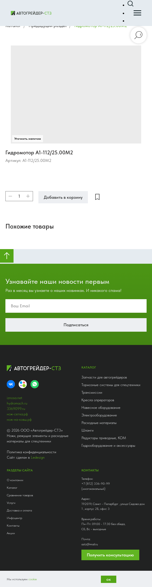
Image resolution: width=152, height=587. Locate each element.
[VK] (11, 384)
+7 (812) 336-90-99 (95, 483)
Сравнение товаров (20, 495)
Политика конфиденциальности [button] (31, 452)
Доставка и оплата (19, 510)
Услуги (11, 503)
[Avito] (23, 384)
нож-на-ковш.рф (19, 419)
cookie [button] (32, 579)
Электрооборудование (99, 415)
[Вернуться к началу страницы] (7, 256)
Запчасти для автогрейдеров (104, 377)
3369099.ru (16, 408)
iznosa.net (14, 398)
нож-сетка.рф (17, 414)
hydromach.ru (17, 403)
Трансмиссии (91, 392)
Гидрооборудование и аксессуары (108, 445)
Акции (11, 533)
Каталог (12, 488)
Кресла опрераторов (97, 400)
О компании (15, 480)
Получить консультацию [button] (110, 554)
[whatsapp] (35, 384)
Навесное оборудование (100, 407)
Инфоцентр (14, 518)
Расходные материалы (99, 422)
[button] (130, 4)
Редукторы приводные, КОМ (103, 438)
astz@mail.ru (89, 544)
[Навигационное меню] (137, 13)
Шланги (87, 430)
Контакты (13, 525)
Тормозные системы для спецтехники (110, 385)
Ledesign (38, 457)
